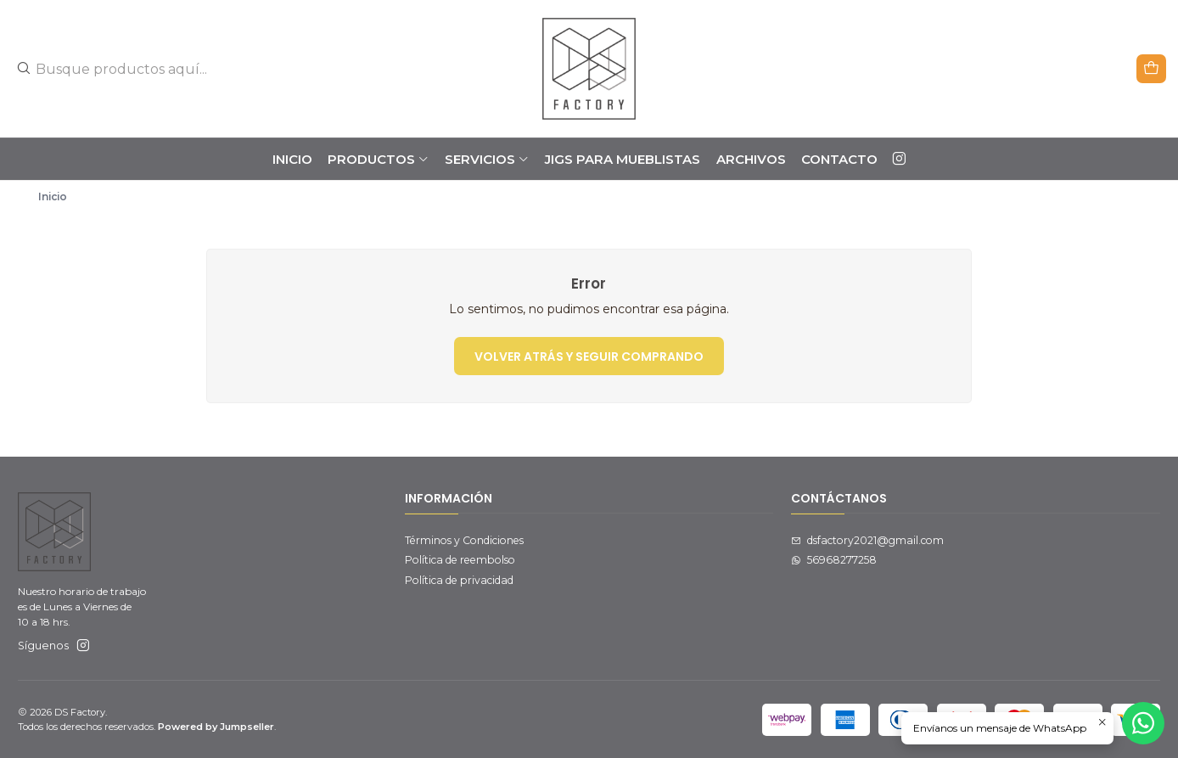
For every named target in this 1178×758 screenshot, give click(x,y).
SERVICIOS (487, 159)
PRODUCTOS (378, 159)
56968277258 (834, 559)
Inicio (292, 159)
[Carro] (1152, 68)
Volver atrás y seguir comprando (589, 356)
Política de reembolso (460, 559)
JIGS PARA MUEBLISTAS (622, 159)
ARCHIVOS (751, 159)
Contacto (839, 159)
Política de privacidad (459, 580)
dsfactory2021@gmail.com (867, 540)
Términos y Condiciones (464, 540)
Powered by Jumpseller (216, 727)
